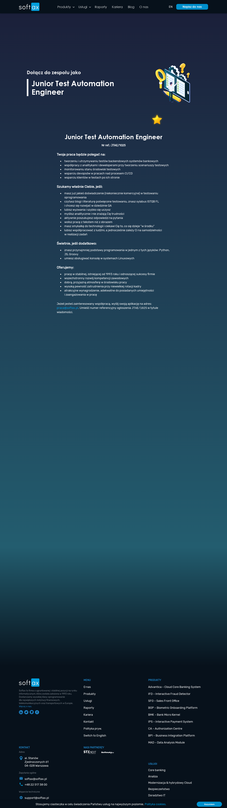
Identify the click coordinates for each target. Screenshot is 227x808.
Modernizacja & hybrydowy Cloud (170, 782)
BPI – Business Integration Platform (171, 735)
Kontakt (89, 721)
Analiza (153, 776)
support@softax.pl (37, 798)
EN (170, 7)
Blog (131, 7)
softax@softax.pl (36, 779)
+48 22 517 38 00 (36, 784)
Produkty (64, 7)
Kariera (117, 7)
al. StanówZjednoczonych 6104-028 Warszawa (37, 761)
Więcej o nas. (25, 706)
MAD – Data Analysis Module (166, 742)
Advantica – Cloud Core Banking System (174, 687)
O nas (143, 7)
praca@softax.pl (67, 308)
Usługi (82, 7)
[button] (74, 7)
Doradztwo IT (156, 795)
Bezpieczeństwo (159, 789)
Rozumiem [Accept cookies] (209, 804)
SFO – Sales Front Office (163, 701)
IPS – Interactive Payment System (170, 721)
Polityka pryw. (93, 728)
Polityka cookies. (155, 804)
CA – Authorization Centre (165, 728)
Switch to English (95, 735)
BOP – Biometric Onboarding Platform (173, 708)
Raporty (101, 7)
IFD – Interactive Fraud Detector (169, 694)
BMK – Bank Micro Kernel (164, 714)
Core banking (157, 770)
